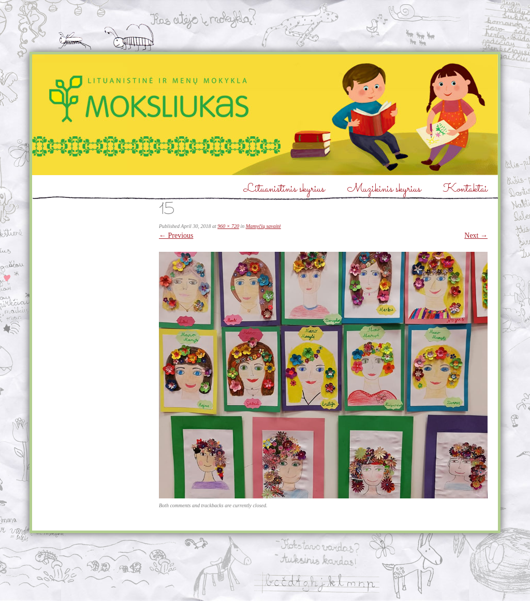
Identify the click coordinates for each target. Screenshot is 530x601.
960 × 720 (228, 226)
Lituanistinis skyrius (284, 189)
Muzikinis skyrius (384, 189)
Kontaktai (465, 189)
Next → (476, 235)
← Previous (176, 235)
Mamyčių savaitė (263, 226)
